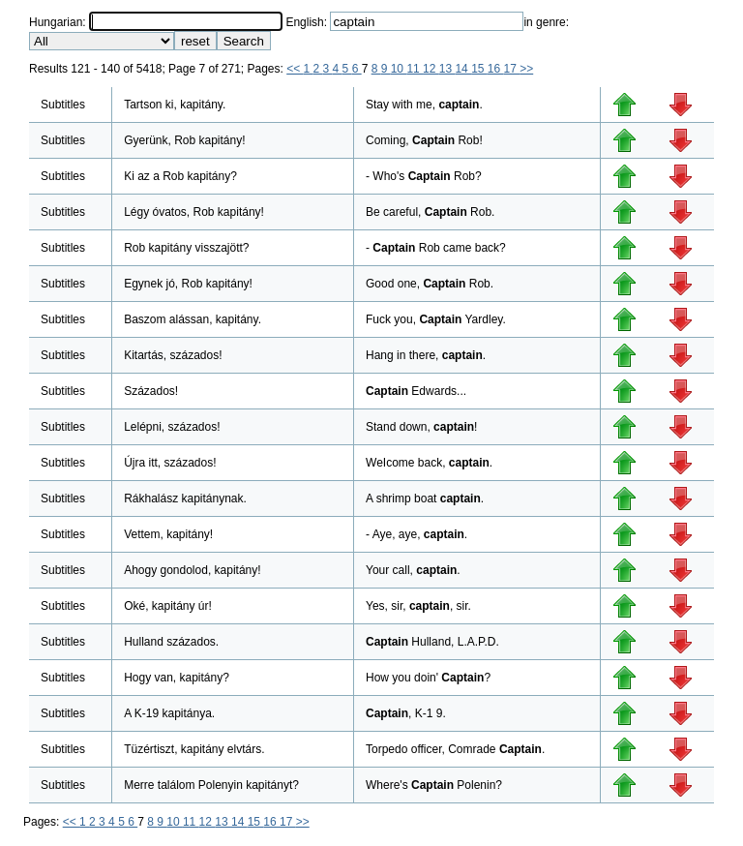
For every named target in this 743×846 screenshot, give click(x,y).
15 (479, 69)
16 (496, 69)
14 (463, 69)
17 (512, 69)
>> (526, 69)
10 (399, 69)
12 (431, 69)
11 (414, 69)
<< (294, 69)
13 (447, 69)
